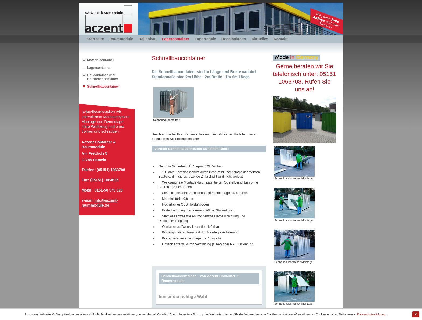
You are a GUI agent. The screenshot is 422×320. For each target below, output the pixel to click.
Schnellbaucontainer (103, 86)
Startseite (95, 39)
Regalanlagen (233, 39)
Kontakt (280, 39)
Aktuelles (259, 39)
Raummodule (121, 39)
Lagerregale (205, 39)
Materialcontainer (100, 60)
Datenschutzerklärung (371, 314)
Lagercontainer (175, 39)
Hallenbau (148, 39)
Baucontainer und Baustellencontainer (102, 77)
